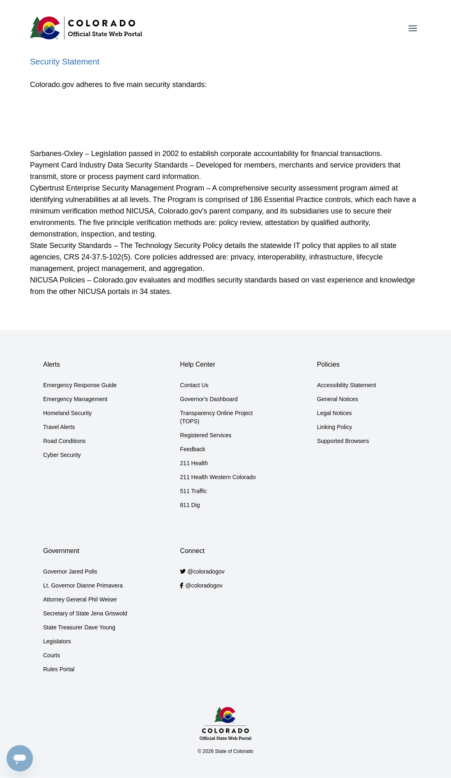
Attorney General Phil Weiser (80, 599)
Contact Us (194, 385)
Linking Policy (334, 427)
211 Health (194, 463)
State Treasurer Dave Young (79, 627)
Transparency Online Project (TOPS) (216, 417)
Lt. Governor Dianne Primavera (83, 585)
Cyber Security (62, 455)
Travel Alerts (59, 427)
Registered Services (205, 435)
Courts (51, 655)
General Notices (337, 399)
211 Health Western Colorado (217, 477)
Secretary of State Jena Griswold (85, 613)
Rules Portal (58, 669)
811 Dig (190, 505)
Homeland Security (67, 413)
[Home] (86, 27)
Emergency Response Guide (80, 385)
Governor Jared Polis (70, 571)
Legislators (57, 641)
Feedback (192, 449)
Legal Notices (334, 413)
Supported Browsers (343, 441)
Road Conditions (64, 441)
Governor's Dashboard (208, 399)
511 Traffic (193, 491)
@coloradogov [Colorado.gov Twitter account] (206, 571)
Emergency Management (75, 399)
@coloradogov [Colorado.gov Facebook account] (204, 585)
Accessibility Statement (346, 385)
